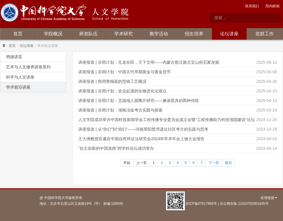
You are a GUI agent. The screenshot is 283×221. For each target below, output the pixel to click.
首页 (18, 33)
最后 (228, 163)
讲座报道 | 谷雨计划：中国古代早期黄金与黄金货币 (124, 72)
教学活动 (159, 33)
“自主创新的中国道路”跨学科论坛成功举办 (116, 148)
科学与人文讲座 (20, 77)
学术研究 (123, 33)
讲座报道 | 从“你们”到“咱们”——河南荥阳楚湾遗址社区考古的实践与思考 (143, 129)
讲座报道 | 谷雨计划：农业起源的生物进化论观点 (122, 91)
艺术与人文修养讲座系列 (28, 67)
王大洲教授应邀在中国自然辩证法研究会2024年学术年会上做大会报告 (141, 138)
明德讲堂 (14, 56)
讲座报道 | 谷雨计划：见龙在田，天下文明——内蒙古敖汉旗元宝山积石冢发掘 (148, 62)
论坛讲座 (229, 33)
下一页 (213, 163)
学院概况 (53, 33)
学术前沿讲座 (18, 87)
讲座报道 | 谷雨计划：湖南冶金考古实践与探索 (120, 110)
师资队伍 (88, 33)
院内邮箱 (273, 6)
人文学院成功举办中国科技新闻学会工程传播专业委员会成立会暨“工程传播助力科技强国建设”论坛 (166, 119)
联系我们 (252, 6)
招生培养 (194, 33)
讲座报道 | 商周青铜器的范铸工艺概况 (112, 81)
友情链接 (268, 198)
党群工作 (264, 33)
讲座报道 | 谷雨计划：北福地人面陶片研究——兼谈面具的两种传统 (138, 100)
